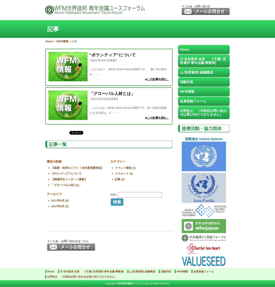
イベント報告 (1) (125, 167)
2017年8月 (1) (60, 206)
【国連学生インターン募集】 (69, 179)
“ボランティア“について (66, 173)
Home (184, 49)
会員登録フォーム (193, 101)
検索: (113, 194)
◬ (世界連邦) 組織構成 (196, 72)
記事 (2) (120, 179)
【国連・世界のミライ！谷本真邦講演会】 (77, 167)
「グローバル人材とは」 (66, 185)
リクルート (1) (124, 173)
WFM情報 (187, 91)
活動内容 (186, 82)
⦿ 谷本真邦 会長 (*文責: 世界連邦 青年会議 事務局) (203, 61)
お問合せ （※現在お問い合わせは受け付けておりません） (203, 112)
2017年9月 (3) (60, 200)
